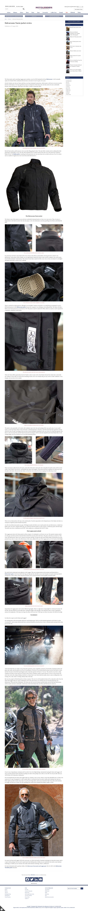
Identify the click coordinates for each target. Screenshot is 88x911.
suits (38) (67, 93)
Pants (33, 12)
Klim (46, 895)
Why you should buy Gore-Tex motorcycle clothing (76, 61)
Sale (67, 12)
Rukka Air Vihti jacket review (76, 36)
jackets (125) (68, 90)
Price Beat (26, 889)
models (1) (68, 91)
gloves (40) (68, 87)
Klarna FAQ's (27, 892)
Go (23, 9)
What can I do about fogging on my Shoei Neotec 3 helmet (75, 70)
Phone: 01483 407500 (10, 6)
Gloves (21, 12)
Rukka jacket (16, 154)
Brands (61, 12)
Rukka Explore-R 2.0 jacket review (75, 56)
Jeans (38, 12)
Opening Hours (7, 895)
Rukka (46, 892)
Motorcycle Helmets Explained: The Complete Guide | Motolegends (75, 33)
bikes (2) (67, 82)
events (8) (67, 86)
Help (66, 6)
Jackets (8, 12)
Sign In (69, 6)
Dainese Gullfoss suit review (75, 50)
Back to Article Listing (74, 21)
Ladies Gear (54, 12)
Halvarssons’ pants (9, 574)
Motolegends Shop (8, 894)
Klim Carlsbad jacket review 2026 (75, 42)
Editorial (73, 12)
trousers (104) (68, 94)
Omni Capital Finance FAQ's (29, 894)
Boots (27, 12)
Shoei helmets (47, 889)
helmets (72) (68, 89)
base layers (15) (68, 81)
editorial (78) (68, 85)
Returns (6, 889)
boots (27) (68, 83)
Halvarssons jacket (21, 307)
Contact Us (26, 898)
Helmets (15, 12)
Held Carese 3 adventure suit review (75, 47)
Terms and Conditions (28, 895)
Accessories (45, 12)
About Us (6, 892)
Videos (79, 12)
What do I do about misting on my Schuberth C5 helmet (76, 65)
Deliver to (74, 6)
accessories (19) (68, 80)
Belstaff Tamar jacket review (75, 27)
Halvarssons (49, 79)
